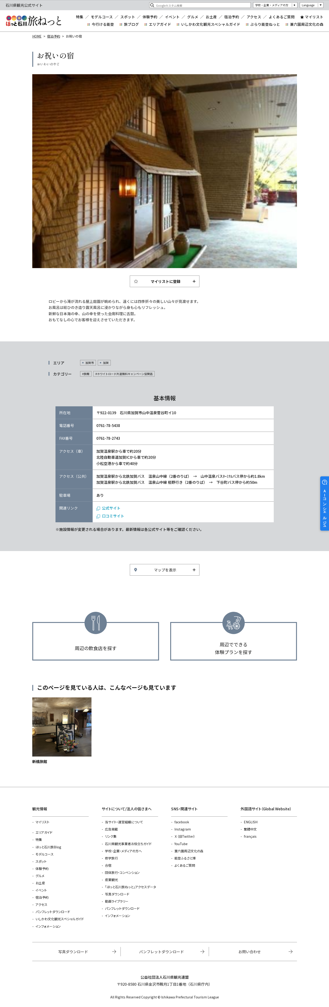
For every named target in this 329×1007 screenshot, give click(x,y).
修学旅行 (111, 858)
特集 (79, 17)
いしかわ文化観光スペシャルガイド (210, 24)
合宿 (108, 865)
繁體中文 (250, 829)
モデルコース (102, 17)
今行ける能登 (103, 24)
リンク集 (111, 836)
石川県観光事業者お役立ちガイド (128, 843)
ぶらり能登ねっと (265, 24)
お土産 (211, 17)
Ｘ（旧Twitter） (184, 836)
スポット (127, 17)
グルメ (192, 17)
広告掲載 (111, 829)
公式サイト (111, 508)
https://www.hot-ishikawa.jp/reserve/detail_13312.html (61, 730)
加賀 (106, 363)
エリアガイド (160, 24)
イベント (172, 17)
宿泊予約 (231, 17)
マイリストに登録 (165, 281)
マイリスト (314, 17)
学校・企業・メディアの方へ (123, 851)
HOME (37, 36)
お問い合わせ (249, 951)
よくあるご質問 (282, 17)
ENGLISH (250, 822)
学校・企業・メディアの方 (271, 5)
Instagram (182, 829)
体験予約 (150, 17)
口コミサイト (113, 516)
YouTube (181, 843)
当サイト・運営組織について (124, 822)
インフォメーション (48, 926)
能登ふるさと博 (185, 858)
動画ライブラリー (116, 901)
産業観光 (111, 879)
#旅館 (85, 374)
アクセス (254, 17)
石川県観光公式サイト (33, 21)
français (250, 836)
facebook (181, 822)
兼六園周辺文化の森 (306, 24)
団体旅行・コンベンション (122, 872)
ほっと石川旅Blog (48, 847)
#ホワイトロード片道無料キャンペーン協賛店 (124, 374)
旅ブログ (131, 24)
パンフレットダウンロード (53, 911)
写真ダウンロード (117, 894)
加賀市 (89, 363)
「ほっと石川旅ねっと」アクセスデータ (130, 887)
